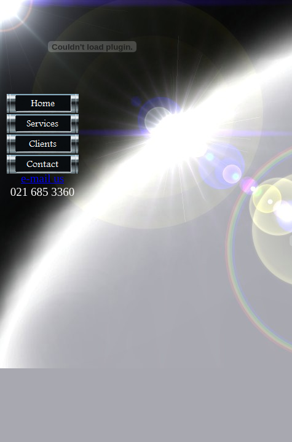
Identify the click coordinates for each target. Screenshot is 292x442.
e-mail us (42, 178)
